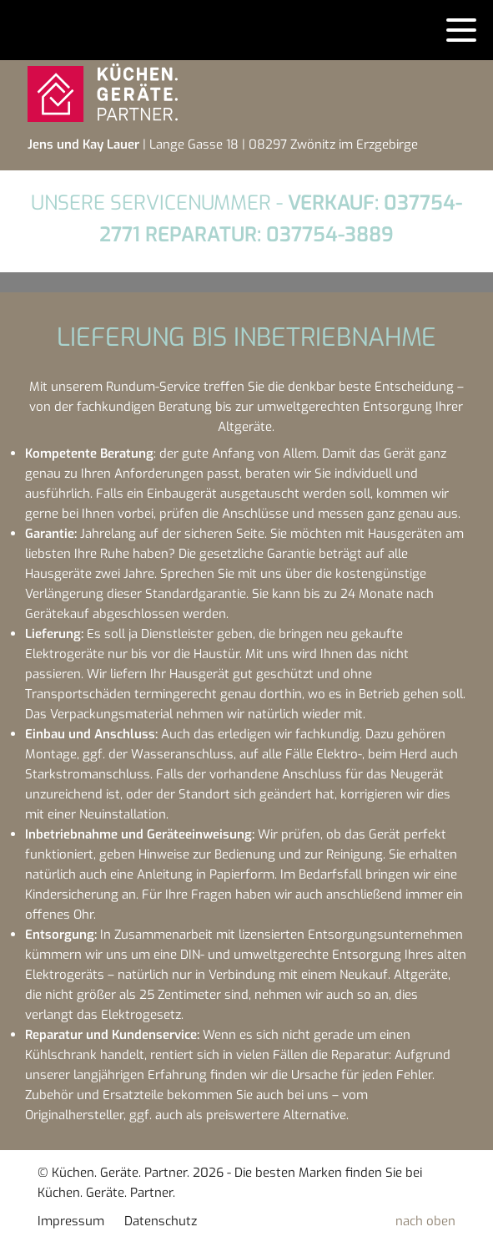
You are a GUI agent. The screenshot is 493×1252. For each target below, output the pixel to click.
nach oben (425, 1221)
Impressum (71, 1221)
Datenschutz (160, 1221)
